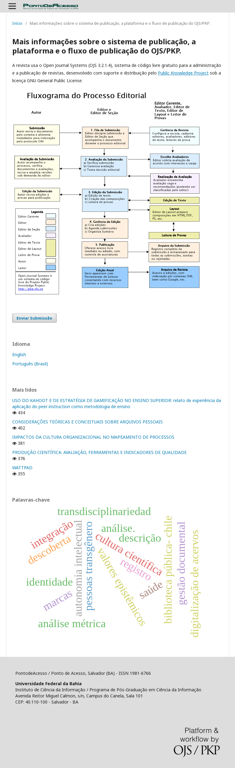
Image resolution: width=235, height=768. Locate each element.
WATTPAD (22, 467)
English (19, 354)
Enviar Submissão (34, 318)
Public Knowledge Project (183, 73)
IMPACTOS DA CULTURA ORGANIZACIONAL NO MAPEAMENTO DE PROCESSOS (93, 437)
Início (17, 23)
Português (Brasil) (30, 364)
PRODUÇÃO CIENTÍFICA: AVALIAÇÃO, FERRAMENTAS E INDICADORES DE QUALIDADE (99, 452)
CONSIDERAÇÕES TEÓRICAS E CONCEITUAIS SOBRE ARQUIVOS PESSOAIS (87, 422)
